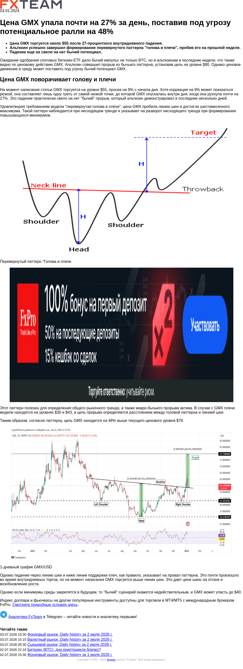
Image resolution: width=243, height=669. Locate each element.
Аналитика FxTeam (25, 617)
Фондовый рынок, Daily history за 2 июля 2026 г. (69, 634)
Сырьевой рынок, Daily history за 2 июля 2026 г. (69, 644)
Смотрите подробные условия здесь (45, 605)
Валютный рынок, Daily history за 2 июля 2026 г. (69, 639)
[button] (121, 188)
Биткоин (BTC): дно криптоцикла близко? (64, 650)
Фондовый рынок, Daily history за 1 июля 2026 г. (69, 655)
